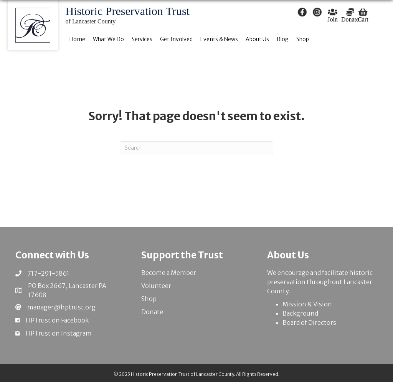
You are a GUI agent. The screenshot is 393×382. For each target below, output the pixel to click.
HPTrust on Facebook (57, 320)
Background (300, 313)
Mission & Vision (307, 304)
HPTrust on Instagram (59, 333)
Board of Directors (309, 322)
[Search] (196, 147)
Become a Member (168, 272)
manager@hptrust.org (61, 307)
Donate (152, 312)
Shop (149, 299)
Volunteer (156, 285)
